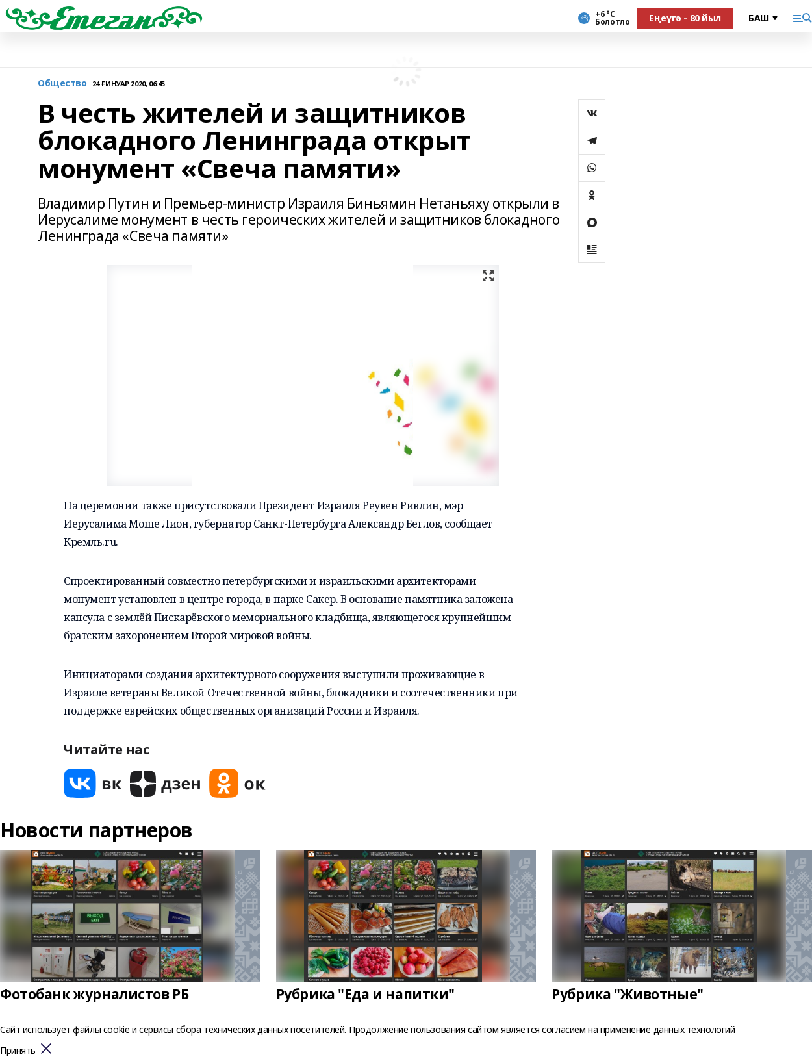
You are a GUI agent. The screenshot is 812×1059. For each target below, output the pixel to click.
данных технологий (694, 1029)
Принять (18, 1050)
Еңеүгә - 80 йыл (685, 18)
